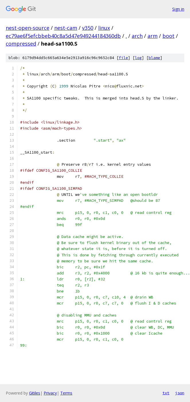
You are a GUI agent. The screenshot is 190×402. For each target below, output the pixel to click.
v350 (87, 27)
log (138, 57)
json (179, 392)
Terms (66, 393)
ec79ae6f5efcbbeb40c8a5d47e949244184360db (63, 35)
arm (153, 35)
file (123, 57)
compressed (21, 43)
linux (104, 27)
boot (168, 35)
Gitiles (34, 393)
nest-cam (65, 27)
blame (154, 57)
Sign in (178, 9)
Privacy (50, 393)
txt (165, 392)
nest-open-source (27, 27)
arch (137, 35)
